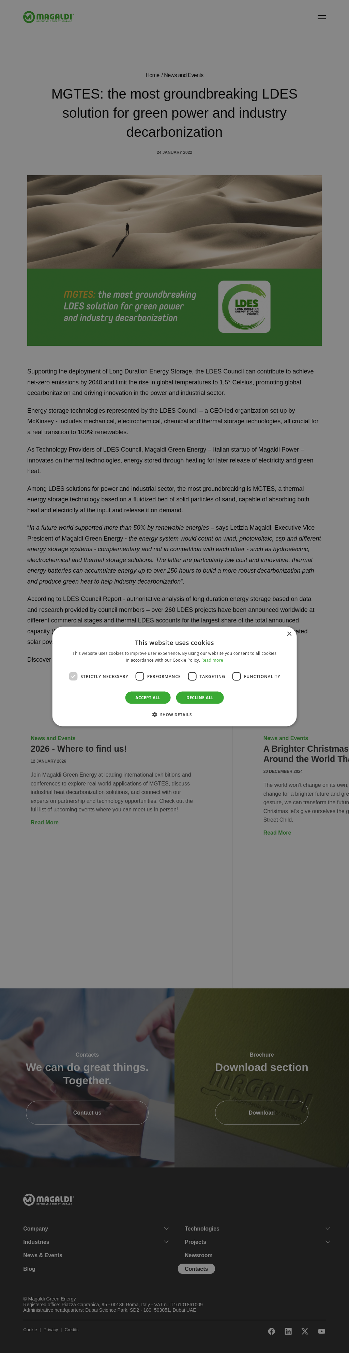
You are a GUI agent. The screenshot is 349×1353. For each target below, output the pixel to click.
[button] (174, 714)
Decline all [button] (200, 698)
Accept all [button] (148, 698)
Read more (212, 660)
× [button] (288, 633)
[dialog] (174, 676)
